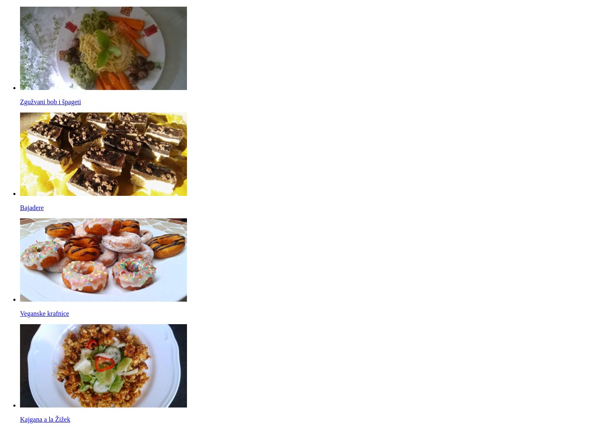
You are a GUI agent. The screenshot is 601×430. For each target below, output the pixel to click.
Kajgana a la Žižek (45, 419)
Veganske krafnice (44, 313)
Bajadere (32, 207)
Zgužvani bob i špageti (50, 101)
